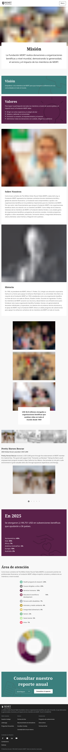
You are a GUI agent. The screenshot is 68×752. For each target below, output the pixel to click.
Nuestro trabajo (6, 719)
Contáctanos (5, 741)
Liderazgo (4, 723)
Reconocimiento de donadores (26, 723)
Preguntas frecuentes (7, 726)
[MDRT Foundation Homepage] (7, 3)
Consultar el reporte (43, 691)
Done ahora (42, 723)
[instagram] (7, 738)
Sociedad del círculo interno (25, 729)
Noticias (3, 745)
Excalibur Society (22, 726)
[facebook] (3, 738)
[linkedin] (12, 738)
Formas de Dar (21, 719)
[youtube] (16, 738)
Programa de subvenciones (47, 719)
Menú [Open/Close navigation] (62, 3)
